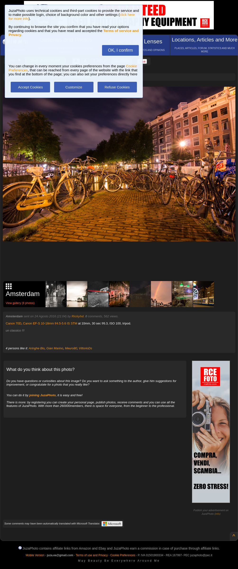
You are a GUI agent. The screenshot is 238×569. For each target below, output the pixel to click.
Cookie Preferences (122, 555)
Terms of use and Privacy (92, 555)
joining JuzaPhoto (42, 395)
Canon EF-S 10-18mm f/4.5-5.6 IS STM (50, 323)
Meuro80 (71, 348)
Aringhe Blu (37, 348)
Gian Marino (55, 348)
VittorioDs (85, 348)
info (217, 513)
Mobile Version (35, 555)
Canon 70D (13, 323)
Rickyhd (78, 316)
